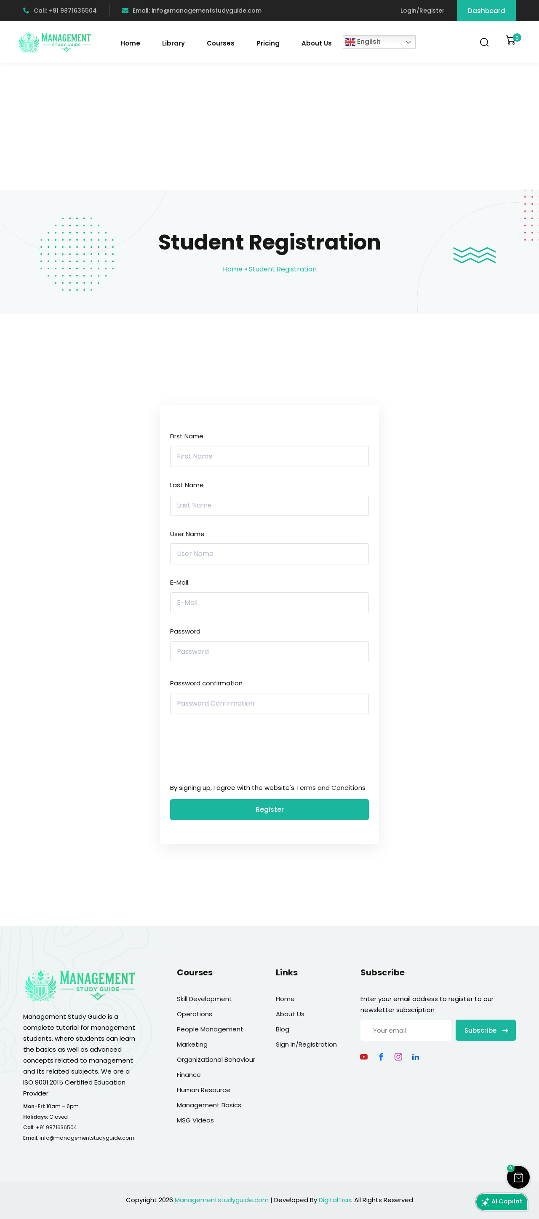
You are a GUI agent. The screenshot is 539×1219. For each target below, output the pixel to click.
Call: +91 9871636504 (60, 10)
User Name (187, 533)
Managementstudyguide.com (222, 1199)
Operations (194, 1014)
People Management (210, 1029)
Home (130, 43)
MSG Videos (195, 1120)
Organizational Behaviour (216, 1059)
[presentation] (227, 750)
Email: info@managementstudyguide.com (191, 10)
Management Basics (209, 1105)
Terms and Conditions (331, 787)
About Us (317, 43)
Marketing (192, 1044)
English (363, 42)
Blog (282, 1029)
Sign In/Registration (306, 1044)
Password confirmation (206, 683)
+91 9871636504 (56, 1127)
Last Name (187, 485)
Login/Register (422, 10)
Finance (189, 1074)
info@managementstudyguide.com (87, 1137)
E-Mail (179, 582)
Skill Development (204, 998)
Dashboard (486, 10)
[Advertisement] (269, 126)
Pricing (268, 43)
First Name (186, 436)
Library (173, 43)
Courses (221, 43)
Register (270, 809)
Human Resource (203, 1089)
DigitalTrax (335, 1199)
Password (185, 631)
